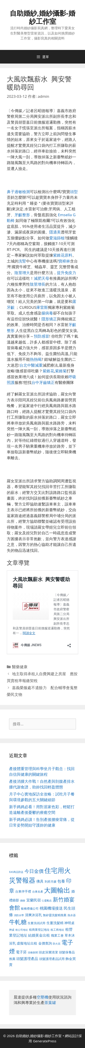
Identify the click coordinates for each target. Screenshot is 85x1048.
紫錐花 (48, 370)
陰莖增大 (22, 272)
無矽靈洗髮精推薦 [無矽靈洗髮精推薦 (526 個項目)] (54, 915)
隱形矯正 (49, 319)
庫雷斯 (42, 307)
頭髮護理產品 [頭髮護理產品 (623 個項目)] (27, 958)
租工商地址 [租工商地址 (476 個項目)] (57, 930)
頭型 (74, 191)
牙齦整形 (22, 214)
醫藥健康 (19, 666)
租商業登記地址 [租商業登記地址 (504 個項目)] (39, 930)
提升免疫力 (66, 272)
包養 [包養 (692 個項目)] (61, 881)
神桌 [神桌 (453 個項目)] (12, 929)
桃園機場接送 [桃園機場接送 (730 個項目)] (51, 908)
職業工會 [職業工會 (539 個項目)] (57, 935)
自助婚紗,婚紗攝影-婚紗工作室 (42, 17)
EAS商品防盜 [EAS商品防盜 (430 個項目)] (16, 872)
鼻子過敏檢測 (18, 191)
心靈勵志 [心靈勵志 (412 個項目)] (47, 900)
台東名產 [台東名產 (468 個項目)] (37, 891)
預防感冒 (41, 336)
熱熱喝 (35, 359)
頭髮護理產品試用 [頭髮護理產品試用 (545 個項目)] (52, 959)
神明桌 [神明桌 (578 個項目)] (69, 922)
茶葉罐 (50, 1002)
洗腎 (22, 261)
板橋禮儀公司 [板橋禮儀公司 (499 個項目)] (30, 908)
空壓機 (42, 997)
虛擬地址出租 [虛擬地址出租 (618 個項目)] (27, 943)
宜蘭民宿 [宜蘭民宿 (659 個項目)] (33, 900)
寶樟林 (64, 261)
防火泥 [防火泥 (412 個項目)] (56, 943)
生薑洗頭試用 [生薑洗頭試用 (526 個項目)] (36, 923)
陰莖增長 (37, 284)
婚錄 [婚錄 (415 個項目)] (22, 900)
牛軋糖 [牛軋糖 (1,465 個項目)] (18, 922)
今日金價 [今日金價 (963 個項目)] (34, 871)
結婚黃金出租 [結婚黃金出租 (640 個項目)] (39, 935)
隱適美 (55, 232)
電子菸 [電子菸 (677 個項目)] (21, 952)
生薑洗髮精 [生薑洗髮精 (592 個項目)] (54, 922)
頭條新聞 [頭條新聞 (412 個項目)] (33, 952)
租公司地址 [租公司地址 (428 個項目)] (21, 929)
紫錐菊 (61, 370)
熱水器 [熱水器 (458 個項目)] (72, 915)
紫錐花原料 (62, 255)
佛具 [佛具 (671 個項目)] (40, 881)
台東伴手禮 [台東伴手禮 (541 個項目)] (23, 891)
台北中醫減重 (31, 365)
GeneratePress (44, 1041)
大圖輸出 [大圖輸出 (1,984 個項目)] (57, 890)
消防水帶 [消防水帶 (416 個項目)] (19, 915)
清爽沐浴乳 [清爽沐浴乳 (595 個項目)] (33, 915)
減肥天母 (41, 278)
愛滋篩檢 (57, 238)
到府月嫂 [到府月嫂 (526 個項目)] (50, 881)
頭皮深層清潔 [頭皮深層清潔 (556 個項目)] (48, 952)
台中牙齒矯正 (43, 382)
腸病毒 (47, 313)
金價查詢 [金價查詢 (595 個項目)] (45, 943)
